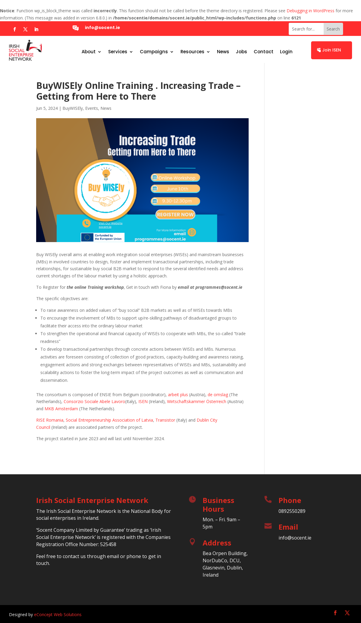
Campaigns (154, 52)
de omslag (218, 394)
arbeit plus (178, 394)
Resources (192, 52)
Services (117, 52)
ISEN (143, 401)
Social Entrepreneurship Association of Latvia (109, 420)
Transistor (165, 420)
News (223, 52)
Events (91, 108)
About (89, 52)
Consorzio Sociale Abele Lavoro (94, 401)
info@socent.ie (102, 28)
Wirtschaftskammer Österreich (196, 401)
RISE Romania (49, 420)
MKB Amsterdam (61, 408)
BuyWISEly (72, 108)
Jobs (241, 52)
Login (286, 52)
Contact (263, 52)
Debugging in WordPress (310, 10)
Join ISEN (331, 50)
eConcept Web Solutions (58, 614)
